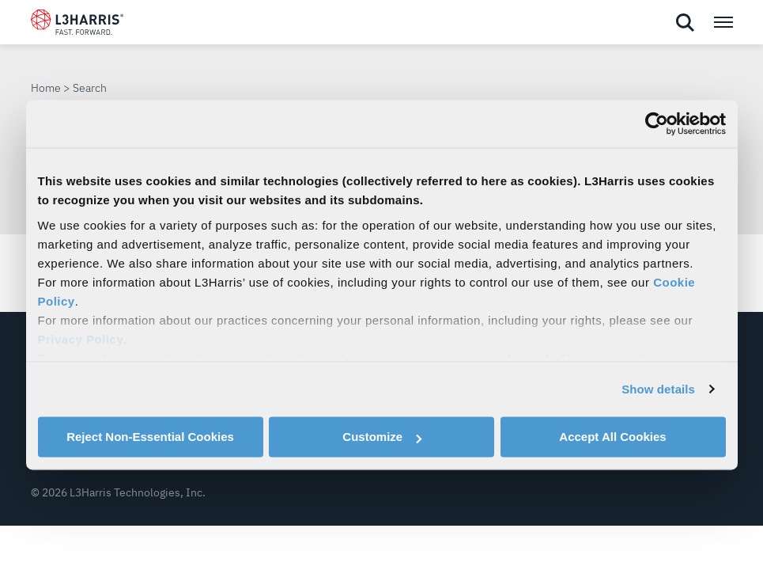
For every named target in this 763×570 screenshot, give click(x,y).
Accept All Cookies (612, 436)
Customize (381, 436)
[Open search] (684, 22)
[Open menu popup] (722, 22)
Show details (658, 389)
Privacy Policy (81, 339)
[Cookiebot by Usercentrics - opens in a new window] (656, 123)
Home (46, 88)
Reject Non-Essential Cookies (150, 436)
